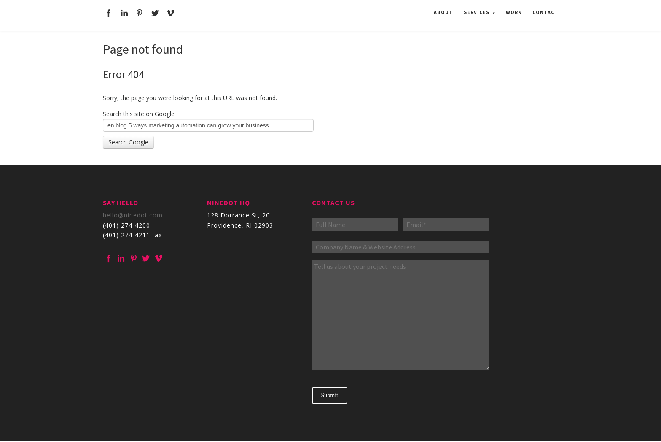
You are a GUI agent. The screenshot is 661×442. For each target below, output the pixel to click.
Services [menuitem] (476, 11)
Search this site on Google (139, 114)
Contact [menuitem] (545, 11)
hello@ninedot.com (133, 215)
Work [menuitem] (513, 11)
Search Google (128, 142)
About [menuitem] (443, 11)
